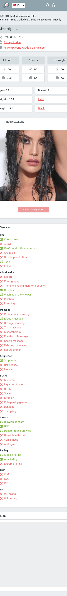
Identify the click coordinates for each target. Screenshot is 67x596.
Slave (7, 393)
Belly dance (11, 365)
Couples (9, 290)
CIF (6, 483)
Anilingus (9, 444)
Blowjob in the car (15, 435)
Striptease (10, 360)
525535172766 (13, 37)
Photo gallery (14, 121)
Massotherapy (12, 332)
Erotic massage (13, 318)
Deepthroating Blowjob (17, 430)
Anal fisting (11, 459)
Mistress (9, 380)
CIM (6, 474)
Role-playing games (15, 402)
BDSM (7, 389)
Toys (7, 261)
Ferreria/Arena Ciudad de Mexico (18, 19)
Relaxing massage (15, 345)
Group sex (10, 252)
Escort (8, 276)
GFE (6, 426)
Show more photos (33, 209)
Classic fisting (12, 454)
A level (8, 243)
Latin (41, 99)
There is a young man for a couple (24, 285)
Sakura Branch (12, 349)
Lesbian (8, 369)
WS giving (10, 494)
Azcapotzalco (28, 16)
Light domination (14, 384)
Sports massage (14, 341)
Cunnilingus (11, 439)
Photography (11, 281)
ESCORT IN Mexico (10, 16)
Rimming (9, 303)
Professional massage (17, 314)
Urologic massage (15, 323)
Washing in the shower (17, 294)
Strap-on (9, 397)
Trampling (10, 411)
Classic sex (11, 239)
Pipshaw (9, 299)
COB (6, 478)
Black (41, 108)
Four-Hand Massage (16, 336)
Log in (53, 5)
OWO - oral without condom (20, 248)
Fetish (7, 266)
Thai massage (12, 327)
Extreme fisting (13, 463)
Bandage (9, 406)
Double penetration (15, 257)
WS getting (10, 498)
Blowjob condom (14, 422)
